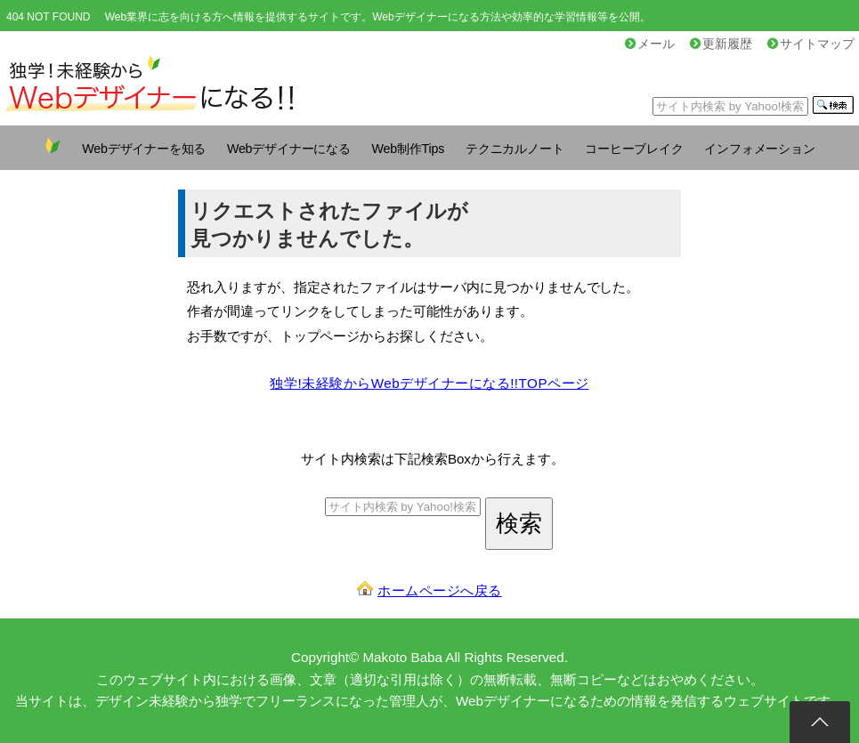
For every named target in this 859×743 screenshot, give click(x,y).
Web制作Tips (408, 148)
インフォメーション (759, 148)
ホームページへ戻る (439, 590)
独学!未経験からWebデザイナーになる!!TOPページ (429, 383)
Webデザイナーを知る (144, 148)
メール (650, 44)
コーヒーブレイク (634, 148)
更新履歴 (721, 44)
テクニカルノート (514, 148)
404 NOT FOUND (48, 17)
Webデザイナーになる (289, 148)
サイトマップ (811, 44)
